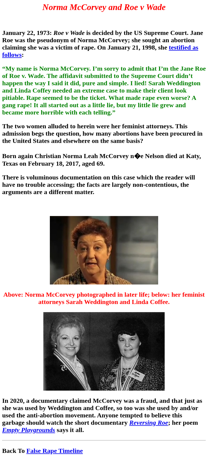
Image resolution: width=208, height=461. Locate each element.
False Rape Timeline (54, 450)
